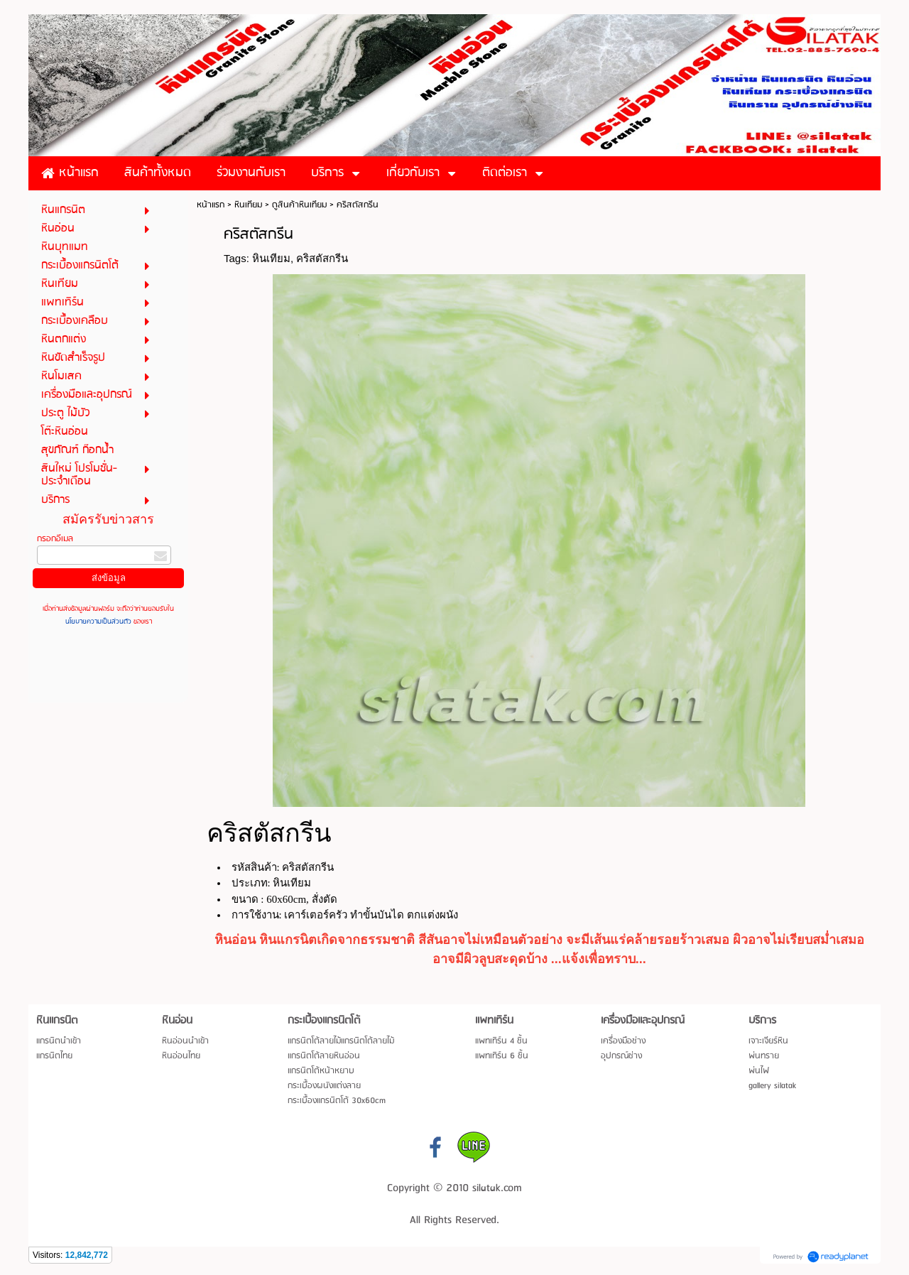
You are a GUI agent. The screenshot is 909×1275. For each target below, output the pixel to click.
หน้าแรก (210, 204)
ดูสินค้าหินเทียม (299, 204)
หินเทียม (248, 204)
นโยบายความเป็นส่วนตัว (99, 621)
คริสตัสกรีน (322, 258)
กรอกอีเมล (55, 538)
